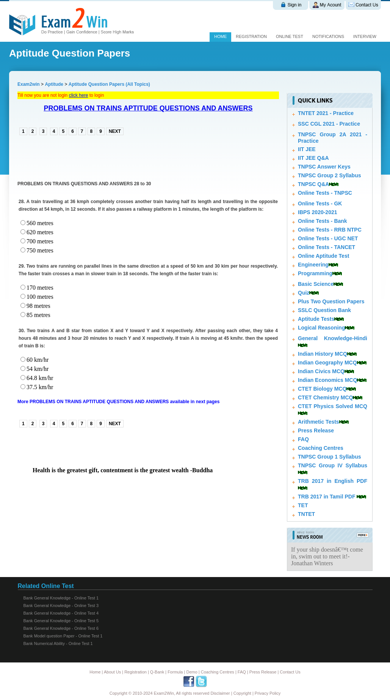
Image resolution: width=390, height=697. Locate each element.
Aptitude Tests (316, 319)
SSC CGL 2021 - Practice (329, 124)
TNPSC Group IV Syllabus (332, 465)
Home (220, 36)
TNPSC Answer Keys (324, 167)
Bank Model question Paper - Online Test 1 (63, 636)
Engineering (313, 265)
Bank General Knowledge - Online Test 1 (61, 598)
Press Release (316, 430)
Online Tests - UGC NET (328, 238)
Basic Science (316, 284)
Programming (315, 273)
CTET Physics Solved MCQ (332, 406)
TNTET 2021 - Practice (326, 113)
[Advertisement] (106, 157)
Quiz (303, 293)
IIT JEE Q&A (313, 158)
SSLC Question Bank (324, 310)
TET (303, 505)
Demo (191, 672)
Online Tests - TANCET (326, 247)
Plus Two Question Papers (331, 301)
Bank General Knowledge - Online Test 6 (61, 628)
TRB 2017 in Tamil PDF (326, 497)
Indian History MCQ (322, 354)
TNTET (306, 514)
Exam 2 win (72, 21)
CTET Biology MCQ (322, 389)
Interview (364, 36)
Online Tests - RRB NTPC (330, 230)
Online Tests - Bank (322, 221)
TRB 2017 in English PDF (332, 481)
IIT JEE (307, 149)
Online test (289, 36)
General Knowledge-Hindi (332, 338)
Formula (175, 672)
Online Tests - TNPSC (325, 193)
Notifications (328, 36)
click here (78, 95)
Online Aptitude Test (323, 256)
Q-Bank (157, 672)
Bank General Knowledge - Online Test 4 (61, 613)
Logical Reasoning (321, 328)
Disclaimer (220, 693)
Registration (251, 36)
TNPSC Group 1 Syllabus (329, 457)
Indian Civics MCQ (321, 371)
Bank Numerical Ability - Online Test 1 (58, 643)
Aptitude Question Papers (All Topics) (109, 84)
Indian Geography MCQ (327, 363)
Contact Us (290, 672)
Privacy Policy (267, 693)
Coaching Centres (320, 448)
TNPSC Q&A (313, 184)
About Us (112, 672)
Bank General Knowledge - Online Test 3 (61, 605)
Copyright (242, 693)
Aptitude (54, 84)
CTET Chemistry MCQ (325, 397)
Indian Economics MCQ (327, 380)
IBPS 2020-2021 (317, 212)
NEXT (115, 131)
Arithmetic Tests (318, 422)
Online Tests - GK (320, 203)
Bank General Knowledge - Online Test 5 (61, 620)
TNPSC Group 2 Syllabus (329, 175)
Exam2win (28, 84)
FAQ (303, 439)
